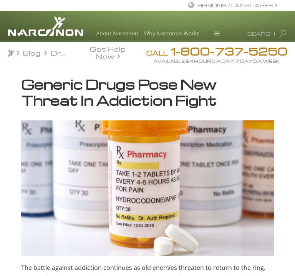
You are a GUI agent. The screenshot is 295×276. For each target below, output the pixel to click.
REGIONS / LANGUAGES (235, 5)
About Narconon (117, 33)
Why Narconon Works (171, 33)
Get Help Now (108, 52)
